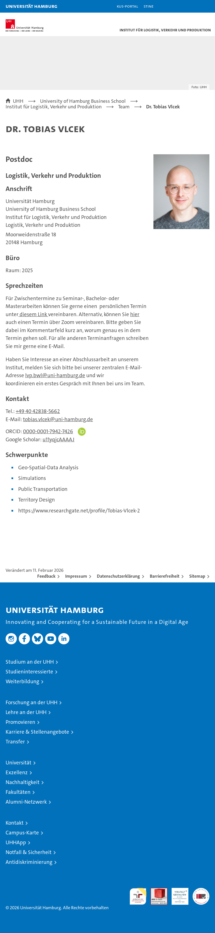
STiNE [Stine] (148, 6)
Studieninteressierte (29, 671)
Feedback (46, 576)
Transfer (15, 741)
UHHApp (16, 842)
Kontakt (15, 822)
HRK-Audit (177, 894)
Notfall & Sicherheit (29, 852)
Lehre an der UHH (26, 712)
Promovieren (20, 722)
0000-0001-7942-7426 (48, 431)
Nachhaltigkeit (22, 782)
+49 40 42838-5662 (38, 411)
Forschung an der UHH (31, 702)
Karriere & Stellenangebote (37, 731)
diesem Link (34, 314)
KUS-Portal (127, 6)
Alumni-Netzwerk (26, 801)
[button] (193, 6)
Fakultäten (18, 792)
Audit (156, 891)
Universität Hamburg (31, 6)
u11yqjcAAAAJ (58, 439)
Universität (18, 762)
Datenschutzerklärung (118, 576)
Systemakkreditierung (201, 891)
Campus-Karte (22, 832)
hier (134, 314)
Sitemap (197, 576)
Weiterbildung (22, 681)
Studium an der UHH (30, 661)
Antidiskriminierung (29, 862)
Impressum (76, 576)
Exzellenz (17, 772)
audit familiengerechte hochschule (138, 896)
